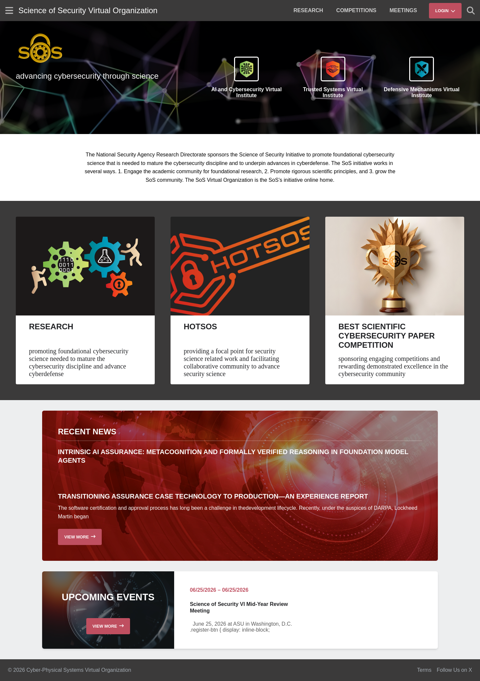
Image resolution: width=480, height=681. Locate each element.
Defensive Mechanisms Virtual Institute (422, 92)
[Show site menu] (9, 10)
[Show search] (471, 10)
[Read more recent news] (80, 537)
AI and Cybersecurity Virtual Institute (246, 92)
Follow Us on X (454, 670)
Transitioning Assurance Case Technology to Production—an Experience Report (213, 496)
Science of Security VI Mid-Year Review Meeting (239, 607)
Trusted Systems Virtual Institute (333, 92)
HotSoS (200, 326)
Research (51, 326)
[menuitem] (308, 10)
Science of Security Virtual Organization (87, 10)
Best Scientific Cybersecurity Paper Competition (386, 335)
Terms (424, 670)
